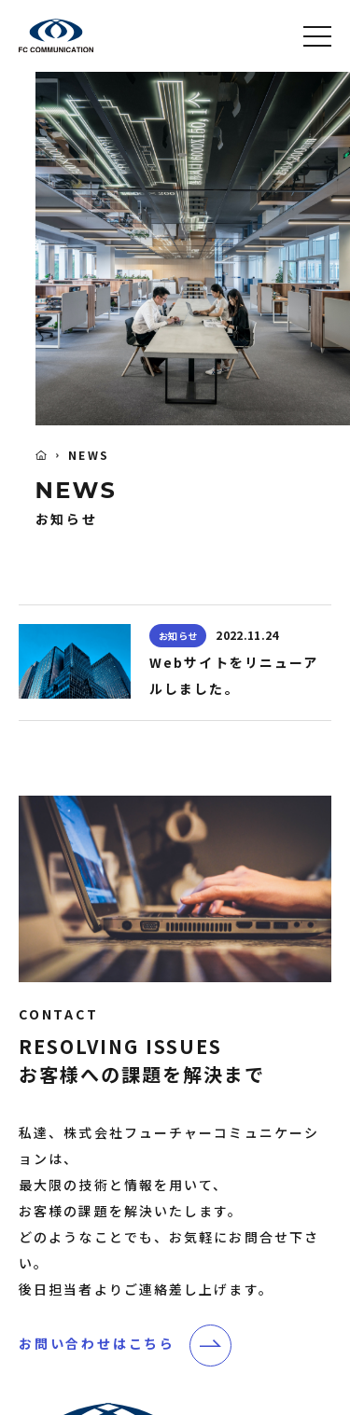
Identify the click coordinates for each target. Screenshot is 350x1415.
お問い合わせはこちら (97, 1343)
